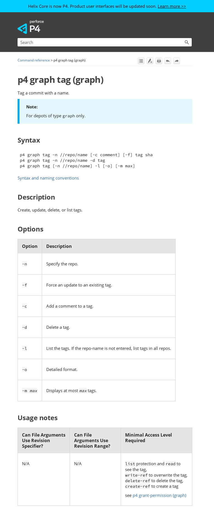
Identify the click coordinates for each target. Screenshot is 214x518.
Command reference (34, 60)
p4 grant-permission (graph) (159, 495)
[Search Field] (105, 42)
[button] (187, 42)
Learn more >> (172, 6)
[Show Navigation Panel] (188, 27)
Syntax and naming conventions (48, 178)
